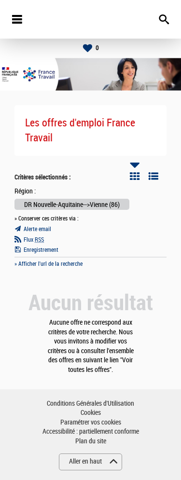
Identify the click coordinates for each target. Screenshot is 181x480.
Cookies (91, 413)
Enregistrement (41, 250)
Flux (34, 239)
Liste (153, 176)
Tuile (134, 176)
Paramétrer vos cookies (90, 422)
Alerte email (37, 229)
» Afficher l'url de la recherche (48, 264)
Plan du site (90, 441)
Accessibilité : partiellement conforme (90, 431)
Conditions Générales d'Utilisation (90, 403)
